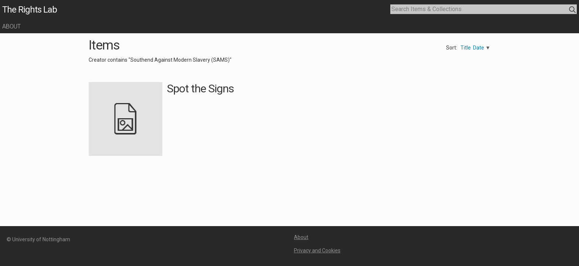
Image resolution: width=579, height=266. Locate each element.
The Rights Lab (29, 9)
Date (478, 48)
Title (465, 48)
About (11, 26)
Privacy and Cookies (317, 250)
